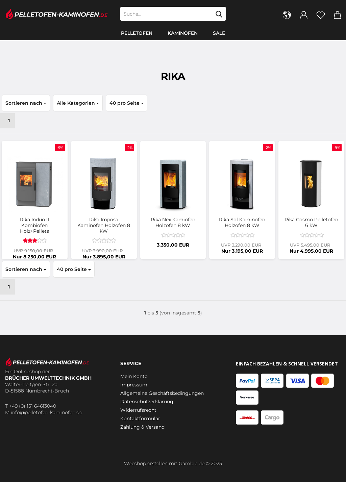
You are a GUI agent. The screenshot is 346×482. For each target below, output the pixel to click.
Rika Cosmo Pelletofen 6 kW (311, 222)
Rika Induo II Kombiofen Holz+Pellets (34, 225)
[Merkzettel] (320, 14)
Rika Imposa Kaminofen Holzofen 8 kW (103, 225)
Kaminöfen (183, 33)
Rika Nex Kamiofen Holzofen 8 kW (173, 222)
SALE (219, 33)
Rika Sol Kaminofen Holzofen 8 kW (242, 222)
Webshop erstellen (146, 463)
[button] (286, 14)
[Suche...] (219, 14)
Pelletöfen (136, 33)
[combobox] (26, 103)
